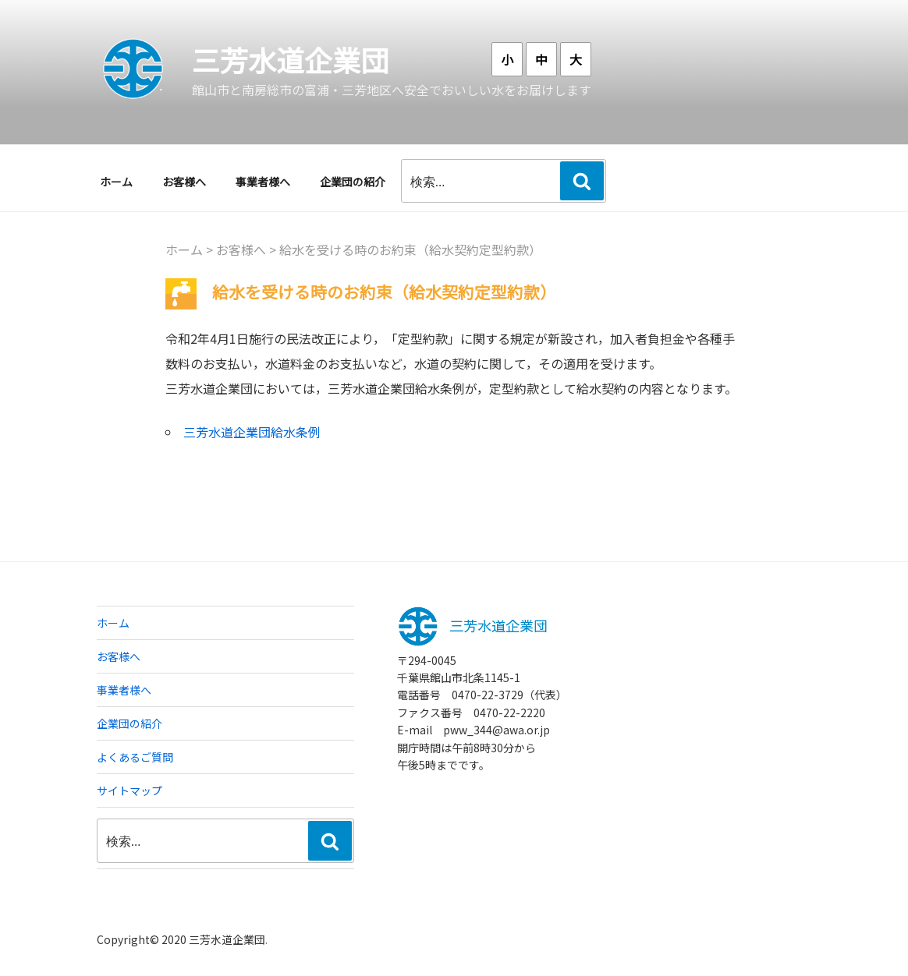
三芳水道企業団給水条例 (252, 432)
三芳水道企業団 (290, 59)
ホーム (116, 181)
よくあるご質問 (135, 757)
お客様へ (184, 181)
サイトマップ (129, 790)
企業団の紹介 (352, 181)
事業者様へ (263, 181)
